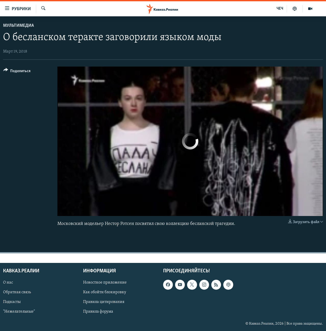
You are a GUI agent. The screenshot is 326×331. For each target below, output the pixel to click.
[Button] (17, 72)
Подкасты (12, 302)
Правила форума (98, 312)
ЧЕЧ (280, 9)
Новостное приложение (105, 283)
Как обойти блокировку (104, 292)
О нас (8, 283)
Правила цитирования (103, 302)
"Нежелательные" (19, 312)
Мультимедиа (18, 25)
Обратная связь (17, 292)
